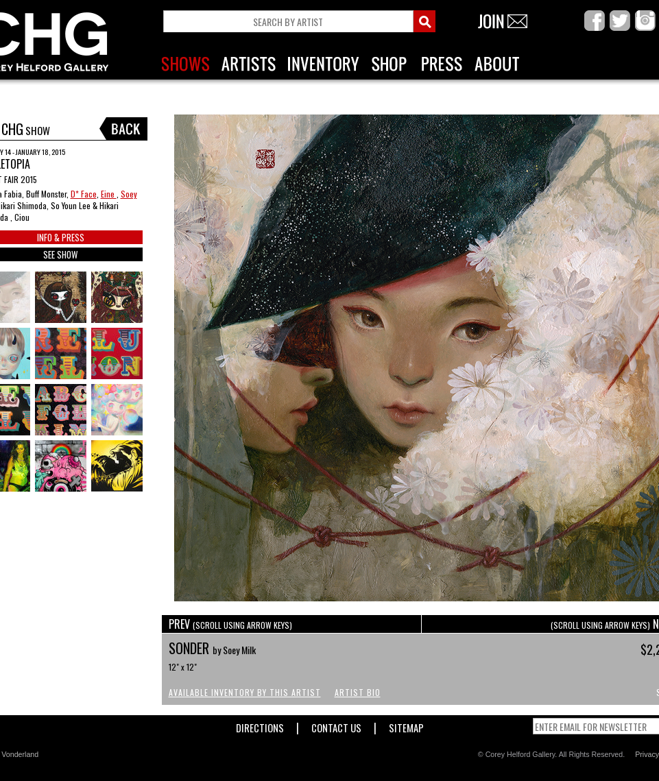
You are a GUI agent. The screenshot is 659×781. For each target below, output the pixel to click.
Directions (260, 725)
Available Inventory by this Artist (245, 692)
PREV (230, 624)
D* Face (84, 194)
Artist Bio (358, 692)
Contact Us (336, 725)
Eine (109, 194)
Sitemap (406, 725)
